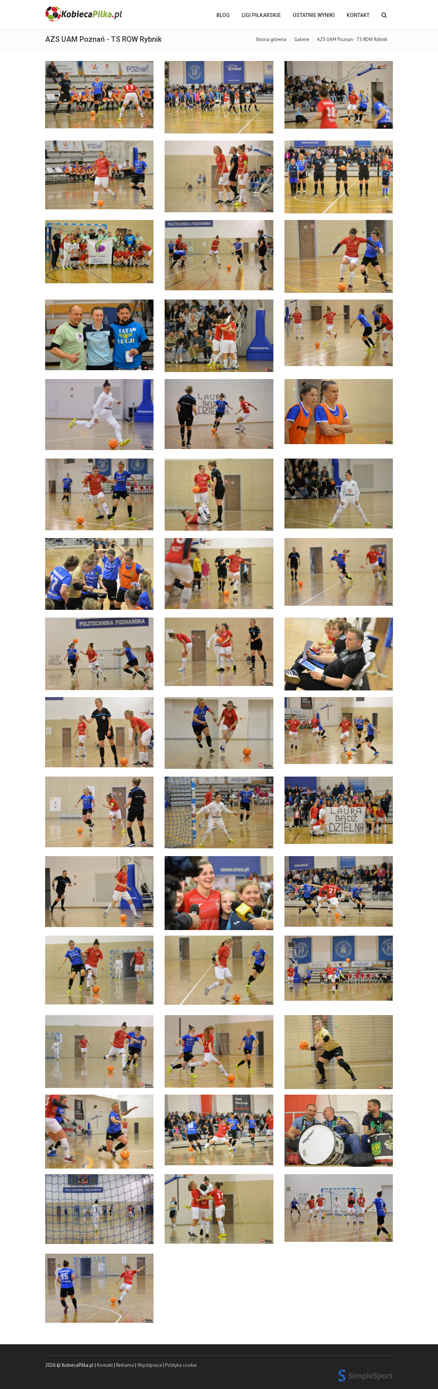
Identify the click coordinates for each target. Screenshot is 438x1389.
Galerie (301, 39)
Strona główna (271, 39)
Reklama (125, 1365)
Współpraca (149, 1365)
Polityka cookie (181, 1365)
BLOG (223, 15)
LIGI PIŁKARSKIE (261, 15)
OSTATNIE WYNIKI (314, 15)
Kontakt (358, 15)
